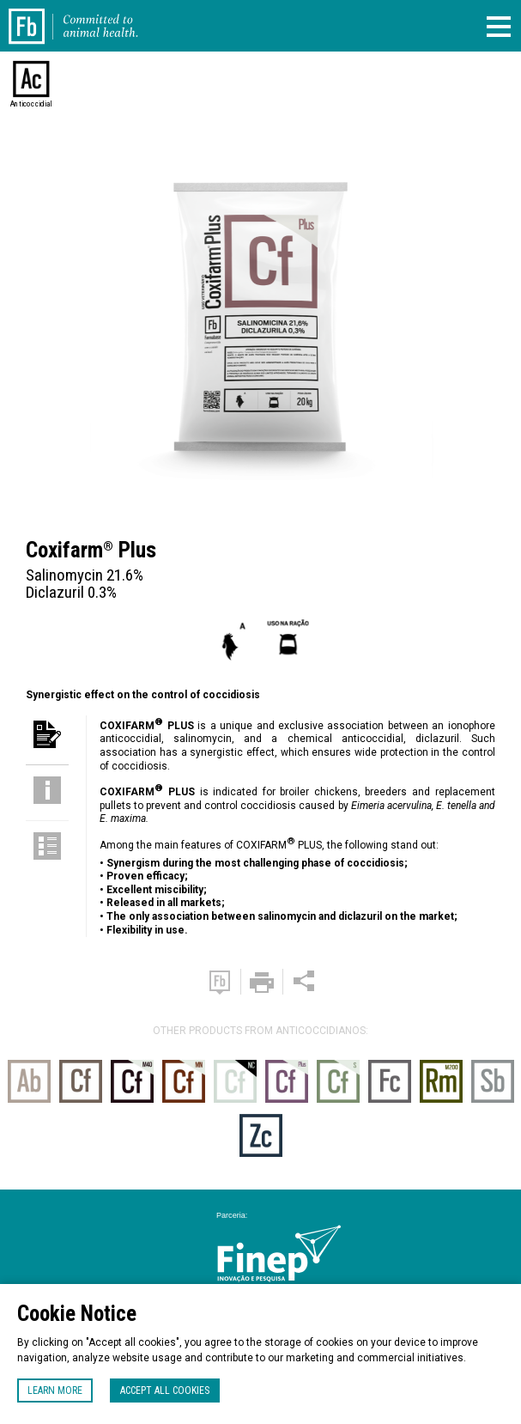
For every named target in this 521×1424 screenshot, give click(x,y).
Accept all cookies (164, 1390)
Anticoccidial (31, 104)
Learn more (54, 1390)
